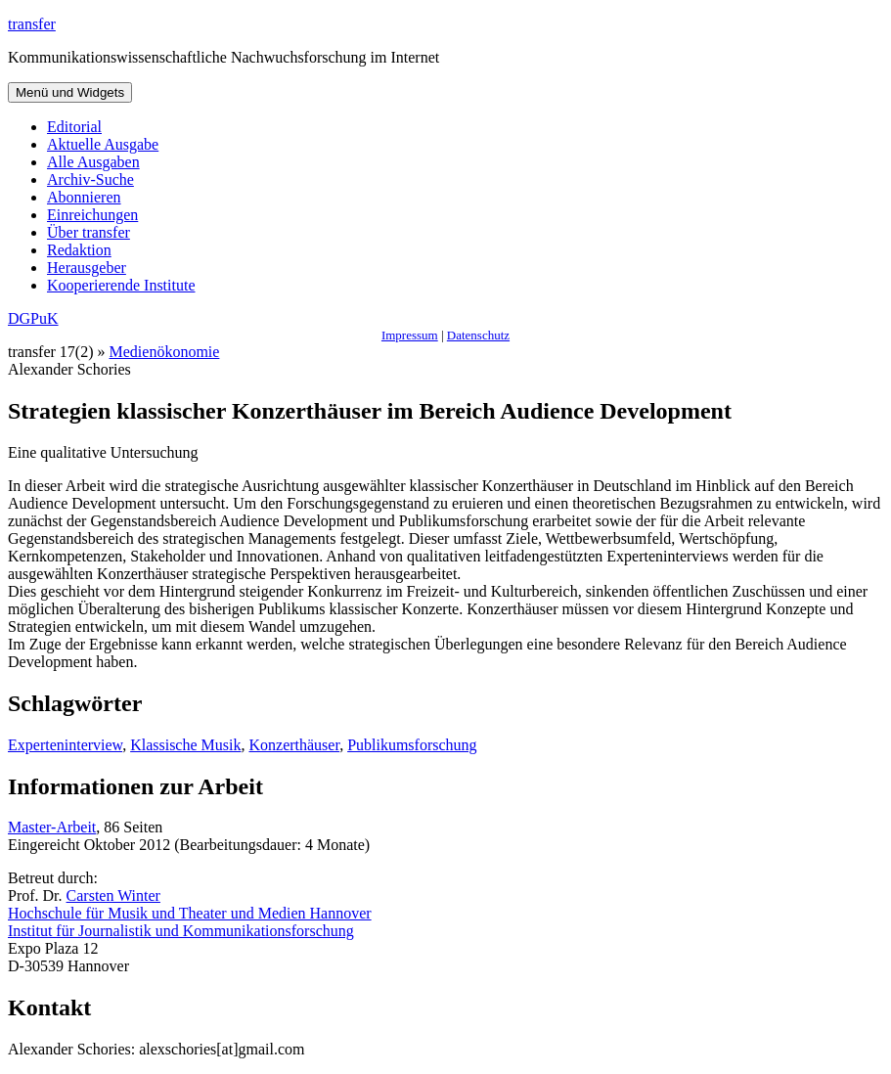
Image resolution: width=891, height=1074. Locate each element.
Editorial (74, 126)
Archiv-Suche (90, 179)
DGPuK (33, 318)
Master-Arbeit (52, 827)
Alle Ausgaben (93, 162)
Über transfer (88, 232)
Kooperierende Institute (121, 285)
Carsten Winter (113, 895)
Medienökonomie (165, 351)
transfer (32, 24)
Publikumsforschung (411, 745)
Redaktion (79, 250)
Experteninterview (65, 745)
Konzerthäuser (293, 745)
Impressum (409, 335)
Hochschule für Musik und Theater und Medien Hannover (190, 913)
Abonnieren (84, 197)
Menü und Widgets (70, 92)
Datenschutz (478, 335)
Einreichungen (92, 214)
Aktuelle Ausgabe (102, 144)
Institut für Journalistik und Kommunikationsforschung (181, 930)
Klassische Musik (185, 745)
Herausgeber (86, 267)
